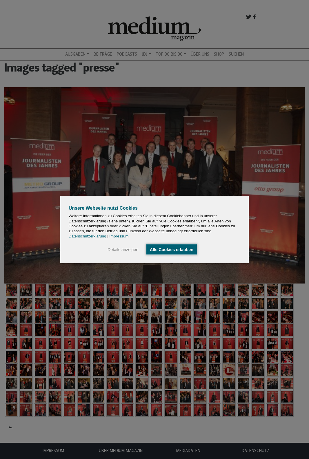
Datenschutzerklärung (87, 236)
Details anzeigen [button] (123, 249)
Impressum (118, 236)
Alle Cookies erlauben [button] (171, 249)
